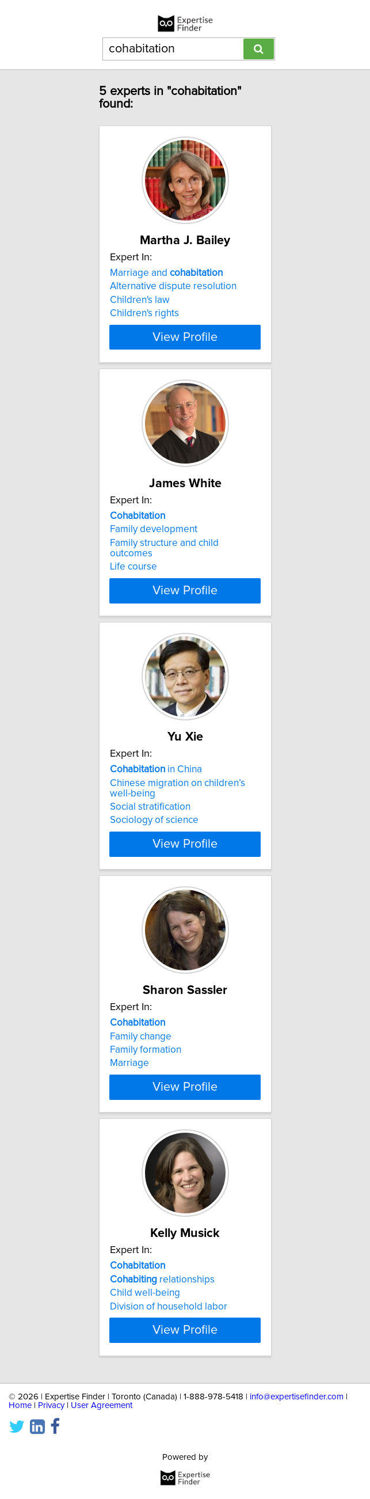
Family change (140, 1046)
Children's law (140, 300)
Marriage (129, 1073)
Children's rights (144, 313)
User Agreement (101, 1436)
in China (156, 780)
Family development (153, 539)
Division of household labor (168, 1327)
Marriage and (166, 273)
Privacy (51, 1436)
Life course (133, 577)
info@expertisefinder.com (297, 1427)
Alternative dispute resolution (173, 286)
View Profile (185, 347)
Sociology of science (154, 830)
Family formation (145, 1060)
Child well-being (145, 1313)
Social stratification (150, 817)
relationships (162, 1300)
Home (20, 1436)
